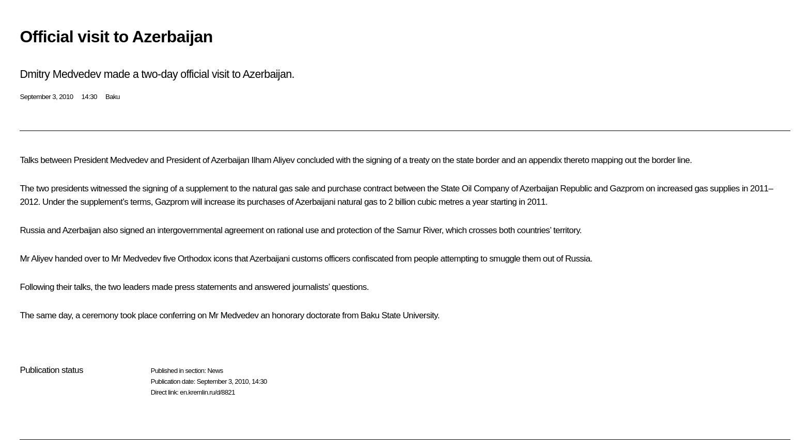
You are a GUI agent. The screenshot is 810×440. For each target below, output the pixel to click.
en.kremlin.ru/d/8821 (207, 392)
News (215, 370)
